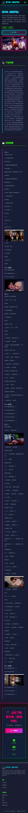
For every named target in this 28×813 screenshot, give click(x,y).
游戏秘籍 (4, 785)
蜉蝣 (3, 797)
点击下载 (4, 787)
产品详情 (4, 782)
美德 (3, 800)
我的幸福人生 (5, 805)
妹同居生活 (4, 802)
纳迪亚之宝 (4, 795)
